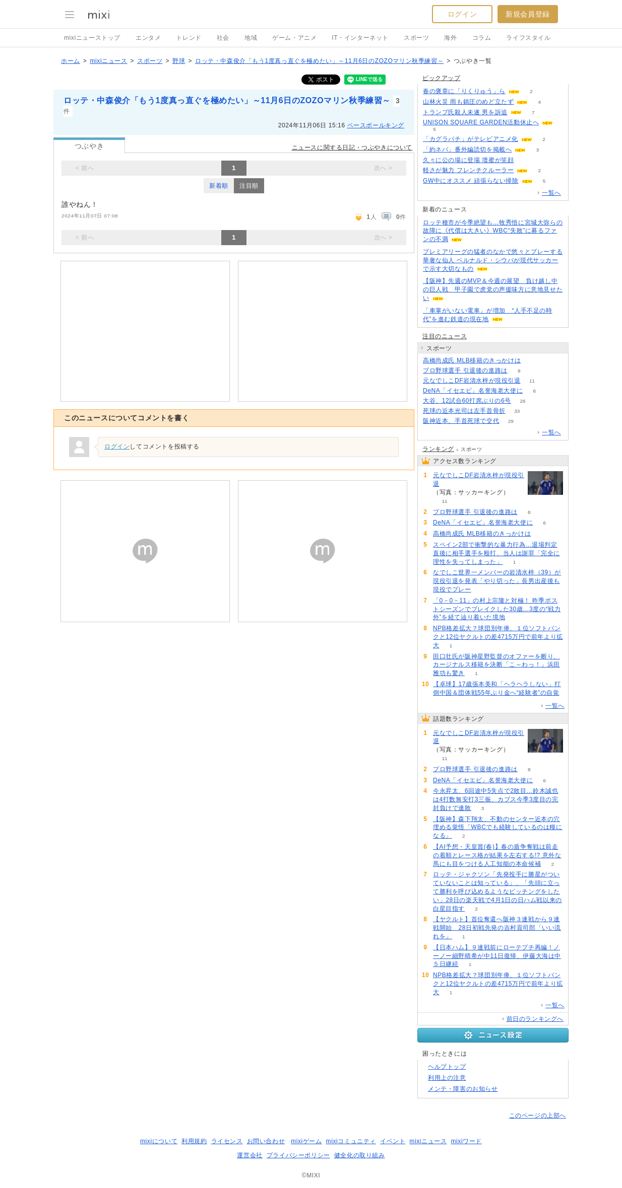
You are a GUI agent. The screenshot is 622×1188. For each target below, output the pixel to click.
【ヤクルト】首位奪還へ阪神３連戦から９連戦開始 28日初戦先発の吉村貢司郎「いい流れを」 (497, 928)
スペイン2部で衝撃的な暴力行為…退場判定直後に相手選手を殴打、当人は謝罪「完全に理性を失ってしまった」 (496, 553)
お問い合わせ (266, 1141)
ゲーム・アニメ (294, 37)
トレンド (188, 37)
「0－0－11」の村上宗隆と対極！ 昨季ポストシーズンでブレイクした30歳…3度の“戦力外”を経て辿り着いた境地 (497, 609)
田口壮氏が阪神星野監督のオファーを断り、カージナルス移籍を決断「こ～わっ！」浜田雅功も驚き (496, 665)
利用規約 (194, 1141)
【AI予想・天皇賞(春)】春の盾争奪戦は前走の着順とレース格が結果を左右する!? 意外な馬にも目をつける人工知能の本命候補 (497, 855)
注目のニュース (444, 336)
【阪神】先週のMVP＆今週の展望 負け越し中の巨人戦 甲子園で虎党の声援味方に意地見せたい (493, 289)
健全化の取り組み (359, 1155)
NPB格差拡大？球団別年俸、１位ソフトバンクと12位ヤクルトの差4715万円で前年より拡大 (498, 637)
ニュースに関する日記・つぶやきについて (352, 147)
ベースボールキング (375, 125)
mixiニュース (108, 60)
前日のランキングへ (535, 1018)
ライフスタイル (528, 37)
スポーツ (416, 37)
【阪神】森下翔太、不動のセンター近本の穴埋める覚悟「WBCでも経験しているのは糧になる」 (498, 827)
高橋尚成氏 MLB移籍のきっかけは (472, 360)
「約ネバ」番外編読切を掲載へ (467, 149)
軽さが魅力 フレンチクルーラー (468, 170)
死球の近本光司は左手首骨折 (464, 410)
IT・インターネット (360, 37)
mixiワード (466, 1141)
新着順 (218, 185)
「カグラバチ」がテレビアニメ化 (470, 138)
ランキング (438, 449)
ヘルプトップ (447, 1066)
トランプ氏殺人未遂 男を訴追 (465, 112)
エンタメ (148, 37)
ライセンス (227, 1141)
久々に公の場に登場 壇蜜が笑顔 (468, 160)
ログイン (462, 14)
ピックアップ (441, 78)
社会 (223, 37)
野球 (178, 60)
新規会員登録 (528, 14)
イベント (392, 1141)
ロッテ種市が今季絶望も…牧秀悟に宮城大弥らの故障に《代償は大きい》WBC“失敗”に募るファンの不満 (493, 231)
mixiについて (158, 1141)
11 (532, 381)
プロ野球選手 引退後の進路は (465, 370)
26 (522, 401)
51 (525, 160)
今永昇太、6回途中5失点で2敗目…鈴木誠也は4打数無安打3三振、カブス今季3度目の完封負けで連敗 (495, 799)
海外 (450, 37)
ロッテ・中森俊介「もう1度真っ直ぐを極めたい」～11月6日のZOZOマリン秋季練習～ (319, 60)
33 (517, 411)
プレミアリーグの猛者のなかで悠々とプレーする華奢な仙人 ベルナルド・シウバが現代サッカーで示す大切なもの (493, 260)
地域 (250, 37)
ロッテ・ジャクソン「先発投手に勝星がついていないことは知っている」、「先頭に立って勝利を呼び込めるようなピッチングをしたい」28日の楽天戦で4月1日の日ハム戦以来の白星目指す (497, 891)
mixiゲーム (306, 1141)
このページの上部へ (537, 1115)
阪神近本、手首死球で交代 (461, 420)
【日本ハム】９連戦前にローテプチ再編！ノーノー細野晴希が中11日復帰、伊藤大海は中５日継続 (497, 956)
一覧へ (551, 192)
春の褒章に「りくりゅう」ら (464, 91)
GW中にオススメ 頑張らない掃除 (471, 180)
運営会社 (249, 1155)
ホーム (70, 60)
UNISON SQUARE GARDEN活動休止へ (481, 122)
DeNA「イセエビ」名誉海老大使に (473, 390)
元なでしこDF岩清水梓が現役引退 (472, 380)
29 (511, 421)
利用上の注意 (447, 1077)
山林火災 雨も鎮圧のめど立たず (468, 101)
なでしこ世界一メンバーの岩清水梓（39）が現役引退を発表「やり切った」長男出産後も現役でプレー (497, 581)
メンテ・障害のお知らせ (463, 1088)
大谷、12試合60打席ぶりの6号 (467, 400)
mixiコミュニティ (351, 1141)
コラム (481, 37)
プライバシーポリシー (298, 1155)
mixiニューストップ (92, 37)
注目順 (249, 185)
